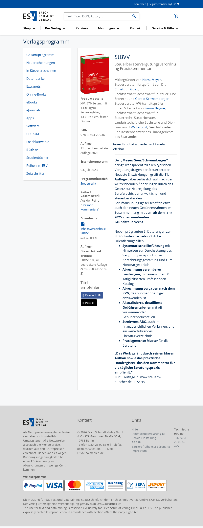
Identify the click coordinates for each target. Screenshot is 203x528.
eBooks (31, 102)
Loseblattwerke (37, 142)
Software (33, 126)
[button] (30, 28)
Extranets (33, 86)
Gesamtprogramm (40, 55)
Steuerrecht (88, 183)
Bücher (32, 150)
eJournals (33, 110)
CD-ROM (32, 134)
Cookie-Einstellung (144, 438)
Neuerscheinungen (40, 63)
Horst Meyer (151, 80)
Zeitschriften (35, 173)
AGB (134, 442)
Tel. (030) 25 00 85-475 (180, 442)
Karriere (82, 28)
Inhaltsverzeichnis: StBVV (93, 228)
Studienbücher (37, 157)
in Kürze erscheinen (41, 70)
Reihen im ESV (37, 165)
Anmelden (140, 4)
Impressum (139, 451)
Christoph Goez (126, 89)
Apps (30, 118)
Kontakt (136, 28)
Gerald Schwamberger (152, 99)
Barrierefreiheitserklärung (149, 446)
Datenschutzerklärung (146, 434)
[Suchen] (97, 16)
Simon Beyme (155, 108)
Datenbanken (36, 78)
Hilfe (135, 429)
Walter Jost (139, 127)
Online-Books (36, 94)
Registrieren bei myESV (162, 4)
